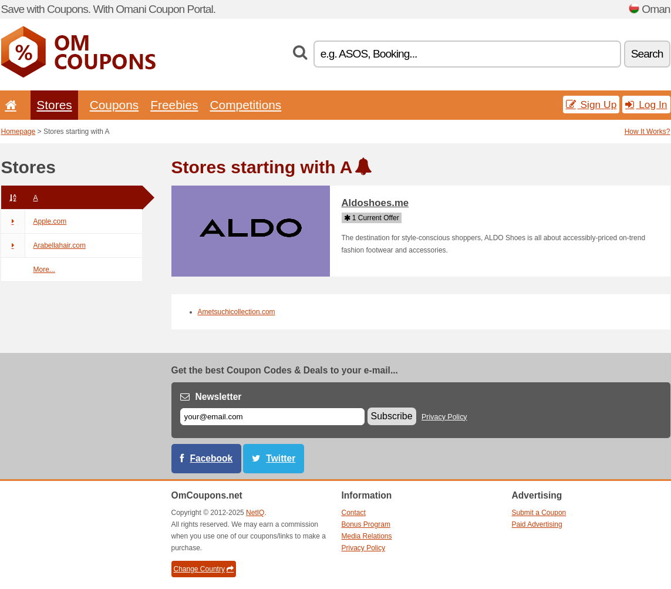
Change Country (204, 569)
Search (647, 54)
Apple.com (34, 221)
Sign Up (591, 104)
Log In (646, 104)
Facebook (211, 458)
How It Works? (647, 131)
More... (44, 269)
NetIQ (255, 513)
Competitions (245, 105)
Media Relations (367, 536)
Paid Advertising (537, 524)
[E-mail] (272, 416)
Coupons (114, 105)
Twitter (280, 458)
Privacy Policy (444, 417)
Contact (354, 513)
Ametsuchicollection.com (236, 312)
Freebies (174, 105)
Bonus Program (366, 524)
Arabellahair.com (43, 245)
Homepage (18, 131)
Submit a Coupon (539, 513)
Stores (54, 105)
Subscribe (392, 416)
